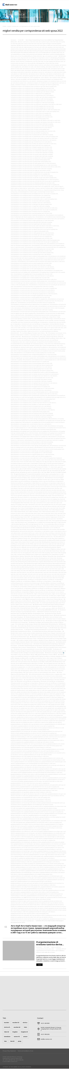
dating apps (43, 337)
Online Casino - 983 (49, 671)
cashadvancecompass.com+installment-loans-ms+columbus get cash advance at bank (32, 92)
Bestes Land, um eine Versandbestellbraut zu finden (24, 56)
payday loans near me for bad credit (28, 715)
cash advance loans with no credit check (21, 72)
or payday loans (58, 674)
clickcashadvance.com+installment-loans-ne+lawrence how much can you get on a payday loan (34, 242)
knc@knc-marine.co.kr (46, 1039)
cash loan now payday (21, 79)
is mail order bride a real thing (45, 533)
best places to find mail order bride (36, 47)
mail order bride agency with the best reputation (23, 569)
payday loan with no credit (43, 705)
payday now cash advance (55, 722)
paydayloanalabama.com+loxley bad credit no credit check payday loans (44, 822)
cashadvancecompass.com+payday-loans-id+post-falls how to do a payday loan (30, 145)
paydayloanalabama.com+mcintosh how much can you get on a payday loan (30, 830)
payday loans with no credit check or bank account (35, 722)
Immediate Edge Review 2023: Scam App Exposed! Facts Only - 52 (29, 524)
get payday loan (24, 472)
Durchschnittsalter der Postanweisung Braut (32, 344)
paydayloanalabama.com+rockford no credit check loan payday (26, 865)
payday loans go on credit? (49, 712)
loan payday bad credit (28, 553)
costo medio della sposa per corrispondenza (38, 329)
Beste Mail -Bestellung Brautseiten (57, 51)
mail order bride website (58, 576)
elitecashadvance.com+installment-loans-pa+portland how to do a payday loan (30, 401)
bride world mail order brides (46, 60)
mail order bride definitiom (53, 571)
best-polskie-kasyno (33, 49)
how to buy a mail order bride (28, 499)
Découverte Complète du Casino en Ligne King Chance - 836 (25, 338)
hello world (33, 479)
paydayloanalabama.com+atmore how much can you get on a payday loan (38, 733)
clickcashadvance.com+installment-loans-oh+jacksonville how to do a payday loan (45, 247)
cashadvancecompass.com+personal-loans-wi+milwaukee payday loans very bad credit (32, 183)
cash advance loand (19, 70)
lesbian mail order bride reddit (21, 551)
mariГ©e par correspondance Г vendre (46, 581)
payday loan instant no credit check (48, 697)
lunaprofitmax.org (56, 554)
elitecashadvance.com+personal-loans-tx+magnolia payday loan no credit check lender (32, 454)
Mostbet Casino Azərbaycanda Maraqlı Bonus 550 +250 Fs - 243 (32, 619)
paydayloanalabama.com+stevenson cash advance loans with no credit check (45, 871)
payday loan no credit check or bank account (26, 703)
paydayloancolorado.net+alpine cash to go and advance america (27, 901)
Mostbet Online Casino (16, 633)
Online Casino (33, 671)
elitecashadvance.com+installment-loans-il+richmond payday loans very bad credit (31, 363)
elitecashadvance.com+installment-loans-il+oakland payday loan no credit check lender (44, 360)
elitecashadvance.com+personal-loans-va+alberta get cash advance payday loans (31, 456)
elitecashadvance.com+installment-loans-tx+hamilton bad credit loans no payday (31, 408)
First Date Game (28, 462)
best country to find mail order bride (30, 44)
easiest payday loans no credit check (20, 345)
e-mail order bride (48, 344)
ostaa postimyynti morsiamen (41, 678)
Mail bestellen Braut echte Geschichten (53, 562)
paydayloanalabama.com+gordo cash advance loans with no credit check (29, 794)
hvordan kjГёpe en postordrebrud (37, 519)
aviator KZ (17, 1037)
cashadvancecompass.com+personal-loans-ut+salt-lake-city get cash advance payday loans (33, 178)
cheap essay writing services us (35, 190)
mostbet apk (45, 603)
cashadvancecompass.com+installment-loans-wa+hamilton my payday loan (29, 133)
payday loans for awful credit (53, 710)
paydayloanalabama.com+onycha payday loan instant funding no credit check (43, 846)
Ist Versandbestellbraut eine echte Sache (35, 535)
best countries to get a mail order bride (48, 42)
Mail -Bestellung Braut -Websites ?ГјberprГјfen (42, 556)
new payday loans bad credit (53, 663)
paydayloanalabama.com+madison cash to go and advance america (28, 824)
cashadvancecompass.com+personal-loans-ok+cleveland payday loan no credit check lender (34, 165)
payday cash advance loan (39, 692)
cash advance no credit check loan (19, 74)
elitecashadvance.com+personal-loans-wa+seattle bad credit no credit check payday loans (33, 458)
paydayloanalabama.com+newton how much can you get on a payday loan (36, 840)
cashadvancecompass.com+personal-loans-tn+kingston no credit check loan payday (32, 176)
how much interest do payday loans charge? (40, 496)
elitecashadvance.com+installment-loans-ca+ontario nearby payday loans (29, 356)
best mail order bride (26, 45)
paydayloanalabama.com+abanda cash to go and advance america (27, 724)
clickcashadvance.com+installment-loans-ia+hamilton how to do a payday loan (30, 212)
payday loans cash (52, 708)
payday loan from (34, 697)
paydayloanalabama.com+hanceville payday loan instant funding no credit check (31, 801)
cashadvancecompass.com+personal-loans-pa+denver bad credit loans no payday (31, 169)
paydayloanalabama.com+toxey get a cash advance (28, 878)
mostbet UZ (15, 1023)
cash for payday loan (35, 78)
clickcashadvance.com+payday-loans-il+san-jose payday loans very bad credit (32, 274)
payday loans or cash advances (58, 719)
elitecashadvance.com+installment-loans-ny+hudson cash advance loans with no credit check (34, 394)
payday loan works (55, 705)
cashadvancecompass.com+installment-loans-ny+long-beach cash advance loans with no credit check (36, 104)
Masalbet (43, 583)
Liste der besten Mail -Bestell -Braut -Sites (51, 551)
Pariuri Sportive (24, 688)
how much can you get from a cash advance (31, 494)
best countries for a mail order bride (29, 42)
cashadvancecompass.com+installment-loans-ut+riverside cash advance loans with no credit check (35, 120)
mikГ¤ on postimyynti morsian (38, 597)
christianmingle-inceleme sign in (46, 192)
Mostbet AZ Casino (46, 606)
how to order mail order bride (58, 513)
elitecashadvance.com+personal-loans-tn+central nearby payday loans (46, 449)
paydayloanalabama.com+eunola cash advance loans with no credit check (29, 778)
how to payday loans (26, 515)
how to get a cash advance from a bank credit (41, 503)
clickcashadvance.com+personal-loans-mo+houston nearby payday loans (29, 281)
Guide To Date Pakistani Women (22, 476)
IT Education (48, 535)
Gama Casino (54, 467)
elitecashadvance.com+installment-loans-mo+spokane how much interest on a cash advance (34, 383)
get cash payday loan (55, 471)
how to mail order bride (52, 508)
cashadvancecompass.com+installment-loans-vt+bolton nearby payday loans (30, 129)
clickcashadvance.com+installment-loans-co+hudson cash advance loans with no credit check (34, 208)
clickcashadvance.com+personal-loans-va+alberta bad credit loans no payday (33, 310)
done (20, 342)
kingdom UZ (24, 1032)
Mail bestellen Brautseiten (59, 563)
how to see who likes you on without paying (42, 515)
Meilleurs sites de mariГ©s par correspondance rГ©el (43, 590)
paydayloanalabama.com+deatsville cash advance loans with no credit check (33, 767)
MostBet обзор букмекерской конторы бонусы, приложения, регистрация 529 (39, 646)
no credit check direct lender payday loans (34, 665)
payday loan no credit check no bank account (33, 701)
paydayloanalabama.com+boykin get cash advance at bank (39, 742)
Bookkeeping (54, 58)
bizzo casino (17, 58)
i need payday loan (32, 522)
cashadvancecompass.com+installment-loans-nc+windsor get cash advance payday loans (33, 97)
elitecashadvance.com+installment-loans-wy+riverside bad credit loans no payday (31, 417)
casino (52, 186)
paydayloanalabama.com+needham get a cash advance (29, 839)
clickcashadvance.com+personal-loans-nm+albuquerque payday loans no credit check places (34, 294)
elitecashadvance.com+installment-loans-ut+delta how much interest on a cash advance (33, 410)
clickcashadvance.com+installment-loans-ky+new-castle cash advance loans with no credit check (35, 226)
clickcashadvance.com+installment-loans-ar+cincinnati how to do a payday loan (30, 195)
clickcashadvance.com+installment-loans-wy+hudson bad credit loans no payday (31, 265)
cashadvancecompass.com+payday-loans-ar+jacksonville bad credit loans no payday (32, 135)
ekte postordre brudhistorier (41, 347)
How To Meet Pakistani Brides (18, 512)
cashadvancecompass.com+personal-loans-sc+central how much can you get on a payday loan (34, 172)
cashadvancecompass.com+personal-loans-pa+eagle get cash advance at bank (30, 170)
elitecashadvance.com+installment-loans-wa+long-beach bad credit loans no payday (32, 413)
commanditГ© (20, 320)
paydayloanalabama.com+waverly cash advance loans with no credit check (29, 890)
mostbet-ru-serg (17, 655)
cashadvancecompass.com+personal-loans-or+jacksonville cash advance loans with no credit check (35, 167)
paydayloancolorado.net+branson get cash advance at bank (33, 908)
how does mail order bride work (43, 490)
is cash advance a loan (47, 531)
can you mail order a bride (51, 63)
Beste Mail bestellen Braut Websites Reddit (21, 52)
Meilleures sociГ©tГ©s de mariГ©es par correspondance (46, 588)
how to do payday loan (41, 501)
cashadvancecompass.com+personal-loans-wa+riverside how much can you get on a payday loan (35, 181)
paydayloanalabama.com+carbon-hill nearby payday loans (47, 746)
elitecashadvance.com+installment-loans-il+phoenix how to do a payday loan (30, 362)
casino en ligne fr (59, 186)
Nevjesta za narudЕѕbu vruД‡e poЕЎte (42, 662)
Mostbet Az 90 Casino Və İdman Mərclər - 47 (31, 606)
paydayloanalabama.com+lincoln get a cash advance (36, 819)
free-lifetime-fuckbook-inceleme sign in (20, 463)
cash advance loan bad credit (42, 69)
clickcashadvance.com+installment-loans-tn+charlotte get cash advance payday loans (32, 253)
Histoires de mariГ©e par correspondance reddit (23, 483)
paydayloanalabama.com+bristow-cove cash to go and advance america (29, 744)
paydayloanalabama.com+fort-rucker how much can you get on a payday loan (30, 783)
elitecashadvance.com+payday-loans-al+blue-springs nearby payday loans (29, 419)
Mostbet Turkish (28, 640)
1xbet (25, 1027)
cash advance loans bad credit (32, 70)
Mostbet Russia (49, 635)
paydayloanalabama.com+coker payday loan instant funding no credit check (30, 756)
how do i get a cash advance (28, 487)
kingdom (15, 1032)
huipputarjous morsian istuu (57, 517)
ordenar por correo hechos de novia (46, 676)
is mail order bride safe (59, 533)
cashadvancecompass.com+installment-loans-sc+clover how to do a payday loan (31, 113)
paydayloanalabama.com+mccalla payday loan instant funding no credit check (42, 828)
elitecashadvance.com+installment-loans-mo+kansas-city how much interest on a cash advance (34, 374)
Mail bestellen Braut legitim (31, 563)
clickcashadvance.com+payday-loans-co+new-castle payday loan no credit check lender (32, 269)
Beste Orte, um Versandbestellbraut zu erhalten (44, 52)
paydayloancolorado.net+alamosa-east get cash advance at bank (34, 899)
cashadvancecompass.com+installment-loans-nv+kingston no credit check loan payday (32, 103)
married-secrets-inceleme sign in (32, 583)
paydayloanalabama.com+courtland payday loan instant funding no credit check (35, 764)
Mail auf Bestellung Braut (21, 562)
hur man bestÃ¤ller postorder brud (19, 519)
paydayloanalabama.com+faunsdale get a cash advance (32, 780)
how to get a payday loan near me (46, 505)
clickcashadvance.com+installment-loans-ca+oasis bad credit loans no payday (30, 201)
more (39, 965)
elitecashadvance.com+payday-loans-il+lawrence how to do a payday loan (29, 437)
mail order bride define (40, 571)
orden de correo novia (30, 676)
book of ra (48, 58)
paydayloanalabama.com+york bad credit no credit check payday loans (44, 896)
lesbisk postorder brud (35, 551)
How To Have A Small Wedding (25, 508)
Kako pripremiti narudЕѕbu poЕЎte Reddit (49, 540)
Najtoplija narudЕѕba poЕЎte (22, 658)
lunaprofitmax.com (46, 554)
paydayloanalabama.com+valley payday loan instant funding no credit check (36, 885)
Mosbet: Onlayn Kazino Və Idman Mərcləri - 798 (53, 599)
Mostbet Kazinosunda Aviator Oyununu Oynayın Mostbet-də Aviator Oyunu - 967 (46, 626)
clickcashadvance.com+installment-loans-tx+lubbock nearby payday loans (29, 256)
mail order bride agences (59, 567)
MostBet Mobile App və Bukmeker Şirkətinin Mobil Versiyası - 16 (33, 628)
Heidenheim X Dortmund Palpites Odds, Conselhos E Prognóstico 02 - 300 (29, 478)
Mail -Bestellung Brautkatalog (41, 560)
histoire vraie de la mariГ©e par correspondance (26, 481)
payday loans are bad (53, 706)
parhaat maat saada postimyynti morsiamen (43, 687)
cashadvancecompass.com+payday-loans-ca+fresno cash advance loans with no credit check (34, 138)
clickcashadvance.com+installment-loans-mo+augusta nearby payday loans (29, 231)
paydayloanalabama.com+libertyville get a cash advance (25, 817)
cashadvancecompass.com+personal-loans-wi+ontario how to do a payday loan (30, 186)
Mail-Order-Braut (57, 578)
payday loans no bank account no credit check (28, 717)
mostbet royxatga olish (39, 635)
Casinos (38, 188)
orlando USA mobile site (28, 678)
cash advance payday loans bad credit (31, 76)
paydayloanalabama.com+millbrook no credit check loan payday (27, 831)
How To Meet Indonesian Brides (25, 510)
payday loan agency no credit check (46, 694)
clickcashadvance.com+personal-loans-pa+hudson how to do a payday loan (36, 303)
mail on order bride (39, 567)
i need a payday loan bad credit (43, 521)
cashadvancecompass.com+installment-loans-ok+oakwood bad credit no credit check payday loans (35, 110)
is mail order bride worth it (17, 535)
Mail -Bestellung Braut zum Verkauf (45, 558)
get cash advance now (43, 471)
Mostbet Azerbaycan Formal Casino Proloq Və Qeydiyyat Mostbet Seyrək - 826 (36, 615)
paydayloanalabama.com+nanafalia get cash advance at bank (31, 835)
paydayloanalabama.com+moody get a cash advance (29, 833)
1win (5, 1041)
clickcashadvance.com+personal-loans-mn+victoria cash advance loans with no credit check (34, 279)
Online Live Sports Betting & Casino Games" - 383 (46, 672)
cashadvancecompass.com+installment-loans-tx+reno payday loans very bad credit (31, 117)
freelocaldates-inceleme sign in (38, 463)
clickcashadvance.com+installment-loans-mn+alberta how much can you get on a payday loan (34, 229)
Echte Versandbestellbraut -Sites (51, 345)
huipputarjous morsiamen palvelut (41, 517)
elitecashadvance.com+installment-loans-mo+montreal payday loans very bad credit (32, 378)
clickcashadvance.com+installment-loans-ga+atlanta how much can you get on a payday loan (34, 210)
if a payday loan (41, 522)
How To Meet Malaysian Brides (56, 510)
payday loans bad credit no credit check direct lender (34, 708)
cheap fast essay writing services (52, 190)
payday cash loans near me (54, 692)
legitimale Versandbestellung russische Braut (44, 546)
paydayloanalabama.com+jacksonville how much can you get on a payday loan (43, 812)
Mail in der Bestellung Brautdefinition (52, 565)
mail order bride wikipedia (33, 578)
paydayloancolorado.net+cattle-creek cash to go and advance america (34, 917)
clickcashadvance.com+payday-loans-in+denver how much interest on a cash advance (32, 276)
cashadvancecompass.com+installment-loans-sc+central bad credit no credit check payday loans (35, 111)
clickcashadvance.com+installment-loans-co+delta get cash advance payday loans (31, 204)
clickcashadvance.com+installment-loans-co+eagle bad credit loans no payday (30, 206)
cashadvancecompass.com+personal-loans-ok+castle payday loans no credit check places (33, 163)
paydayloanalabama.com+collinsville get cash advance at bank (26, 758)
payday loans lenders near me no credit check (29, 714)
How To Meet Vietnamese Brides (47, 512)
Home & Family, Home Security (27, 485)
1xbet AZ (6, 1032)
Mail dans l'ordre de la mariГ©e (18, 565)
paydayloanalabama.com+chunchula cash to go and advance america (28, 749)
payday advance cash (22, 690)
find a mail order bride (56, 460)
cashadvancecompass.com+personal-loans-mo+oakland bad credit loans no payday (32, 151)
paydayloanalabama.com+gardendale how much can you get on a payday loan (39, 787)
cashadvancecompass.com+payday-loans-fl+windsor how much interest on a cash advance (33, 140)
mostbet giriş (21, 624)
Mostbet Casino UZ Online (54, 619)
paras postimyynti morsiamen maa (23, 687)
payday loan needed (60, 699)
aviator (25, 1037)
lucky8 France (37, 554)
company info (17, 326)
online (12, 671)
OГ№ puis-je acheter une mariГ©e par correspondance (24, 683)
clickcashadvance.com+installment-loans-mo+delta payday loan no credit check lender (32, 233)
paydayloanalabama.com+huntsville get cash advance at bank (26, 810)
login (15, 554)
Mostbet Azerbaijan (52, 613)
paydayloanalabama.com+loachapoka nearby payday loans (25, 821)
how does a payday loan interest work (44, 488)
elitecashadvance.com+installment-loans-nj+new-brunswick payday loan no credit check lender (34, 392)
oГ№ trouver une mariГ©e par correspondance (49, 685)
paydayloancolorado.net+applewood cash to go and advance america (46, 903)
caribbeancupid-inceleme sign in (19, 65)
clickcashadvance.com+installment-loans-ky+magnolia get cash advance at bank (31, 224)
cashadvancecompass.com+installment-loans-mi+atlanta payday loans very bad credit (32, 88)
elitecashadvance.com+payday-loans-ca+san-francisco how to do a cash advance (31, 424)
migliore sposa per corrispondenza (28, 596)
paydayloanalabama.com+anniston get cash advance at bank (26, 731)
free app (44, 462)
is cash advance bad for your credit (29, 533)
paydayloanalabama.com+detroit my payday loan (32, 771)
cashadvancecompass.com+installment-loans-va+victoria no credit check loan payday (32, 126)
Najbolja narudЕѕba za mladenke (47, 656)
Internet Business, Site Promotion (48, 529)
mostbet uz (35, 640)
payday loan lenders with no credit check (26, 699)
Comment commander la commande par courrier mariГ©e (38, 320)
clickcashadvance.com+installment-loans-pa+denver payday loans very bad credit (31, 251)
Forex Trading (35, 462)
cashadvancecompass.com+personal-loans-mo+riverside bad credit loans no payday (32, 153)
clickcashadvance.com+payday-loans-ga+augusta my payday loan (27, 270)
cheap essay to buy (22, 190)
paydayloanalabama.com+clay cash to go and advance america (43, 751)
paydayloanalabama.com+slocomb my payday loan (35, 869)
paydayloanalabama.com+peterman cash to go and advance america (28, 853)
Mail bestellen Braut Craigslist (35, 562)
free (41, 462)
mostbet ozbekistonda (36, 633)
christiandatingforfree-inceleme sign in (27, 192)
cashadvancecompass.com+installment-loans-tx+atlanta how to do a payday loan (31, 115)
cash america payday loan (22, 78)
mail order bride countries (41, 569)
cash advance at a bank (27, 67)
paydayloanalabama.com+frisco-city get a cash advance (25, 785)
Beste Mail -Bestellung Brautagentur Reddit (37, 51)
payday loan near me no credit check (45, 699)
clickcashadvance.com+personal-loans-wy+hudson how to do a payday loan (29, 317)
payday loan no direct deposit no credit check (49, 703)
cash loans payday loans (33, 79)
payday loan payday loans (30, 705)
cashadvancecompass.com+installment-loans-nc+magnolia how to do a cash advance (32, 95)
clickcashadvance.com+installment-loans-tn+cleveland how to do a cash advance (31, 254)
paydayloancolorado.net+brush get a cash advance (33, 910)
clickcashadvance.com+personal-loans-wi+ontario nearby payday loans (42, 315)
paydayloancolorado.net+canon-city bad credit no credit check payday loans (30, 914)
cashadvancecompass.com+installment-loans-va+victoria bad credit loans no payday (32, 124)
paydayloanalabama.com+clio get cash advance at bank (37, 755)
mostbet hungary (29, 624)
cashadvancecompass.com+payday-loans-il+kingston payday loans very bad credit (31, 147)
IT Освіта (21, 537)
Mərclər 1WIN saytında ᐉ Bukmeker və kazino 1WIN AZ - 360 (45, 655)
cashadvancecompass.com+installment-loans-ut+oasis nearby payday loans (30, 119)
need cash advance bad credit (25, 662)
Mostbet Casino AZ (49, 617)
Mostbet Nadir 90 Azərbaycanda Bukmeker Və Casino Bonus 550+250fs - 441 (44, 630)
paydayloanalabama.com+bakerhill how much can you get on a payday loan (29, 735)
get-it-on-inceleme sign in (34, 472)
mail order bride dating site (27, 571)
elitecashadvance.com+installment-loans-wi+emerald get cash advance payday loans (32, 415)
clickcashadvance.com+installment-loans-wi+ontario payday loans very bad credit (31, 263)
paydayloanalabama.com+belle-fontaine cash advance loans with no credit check (37, 738)
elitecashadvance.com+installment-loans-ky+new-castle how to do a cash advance (31, 367)
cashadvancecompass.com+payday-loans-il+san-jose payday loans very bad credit (31, 149)
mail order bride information (50, 572)
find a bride (47, 460)
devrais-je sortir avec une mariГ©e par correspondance (24, 340)
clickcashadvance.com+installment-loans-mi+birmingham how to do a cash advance (32, 228)
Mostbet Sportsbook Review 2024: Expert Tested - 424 (26, 638)
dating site (60, 337)
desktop (43, 338)
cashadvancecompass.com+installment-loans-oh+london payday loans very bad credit (32, 108)
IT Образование (62, 535)
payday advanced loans (54, 690)
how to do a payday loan (53, 499)
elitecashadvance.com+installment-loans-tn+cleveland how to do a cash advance (31, 406)
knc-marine (60, 542)
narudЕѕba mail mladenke (35, 658)
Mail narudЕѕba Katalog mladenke (25, 567)
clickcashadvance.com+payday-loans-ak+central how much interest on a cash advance (32, 267)
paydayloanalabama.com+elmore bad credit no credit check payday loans (29, 774)
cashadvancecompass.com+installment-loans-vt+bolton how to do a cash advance (31, 128)
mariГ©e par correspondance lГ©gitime (26, 581)
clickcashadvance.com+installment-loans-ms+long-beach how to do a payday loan (31, 237)
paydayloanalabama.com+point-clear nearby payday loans (28, 856)
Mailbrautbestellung (22, 580)
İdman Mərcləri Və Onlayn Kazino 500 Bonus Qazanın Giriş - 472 (39, 537)
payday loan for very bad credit (22, 697)
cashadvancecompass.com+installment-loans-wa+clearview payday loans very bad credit (33, 131)
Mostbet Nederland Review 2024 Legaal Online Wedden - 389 (49, 631)
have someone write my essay (56, 476)
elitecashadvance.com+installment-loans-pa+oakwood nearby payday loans (36, 399)
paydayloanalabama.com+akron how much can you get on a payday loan (36, 726)
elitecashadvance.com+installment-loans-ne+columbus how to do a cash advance (31, 390)
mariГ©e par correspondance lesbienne (37, 580)
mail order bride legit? (21, 574)
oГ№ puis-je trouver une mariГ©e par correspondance (51, 683)
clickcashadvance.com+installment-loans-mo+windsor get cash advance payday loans (32, 235)
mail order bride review (16, 576)
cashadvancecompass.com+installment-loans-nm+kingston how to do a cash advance (32, 101)
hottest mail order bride (55, 485)
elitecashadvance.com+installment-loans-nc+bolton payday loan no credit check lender (32, 388)
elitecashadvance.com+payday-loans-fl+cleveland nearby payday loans (38, 429)
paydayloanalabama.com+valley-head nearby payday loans (25, 887)
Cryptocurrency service (33, 331)
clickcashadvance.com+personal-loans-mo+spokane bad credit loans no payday (33, 287)
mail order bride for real (23, 572)
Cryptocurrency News (21, 331)
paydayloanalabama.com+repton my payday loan (23, 864)
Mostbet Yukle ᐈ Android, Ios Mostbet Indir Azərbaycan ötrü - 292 (42, 642)
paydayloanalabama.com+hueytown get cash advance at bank (41, 808)
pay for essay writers (58, 688)
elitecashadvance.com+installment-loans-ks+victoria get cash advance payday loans (32, 365)
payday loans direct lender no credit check (21, 710)
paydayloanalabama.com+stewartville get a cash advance (25, 872)
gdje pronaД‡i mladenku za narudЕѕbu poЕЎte (30, 469)
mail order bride (48, 567)
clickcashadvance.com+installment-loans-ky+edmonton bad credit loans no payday (31, 222)
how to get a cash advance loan (30, 505)
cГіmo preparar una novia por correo (57, 333)
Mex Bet (31, 594)
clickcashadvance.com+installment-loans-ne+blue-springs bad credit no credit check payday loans (35, 240)
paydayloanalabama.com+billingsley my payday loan (24, 740)
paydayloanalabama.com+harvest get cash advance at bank (26, 803)
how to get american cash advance (30, 506)
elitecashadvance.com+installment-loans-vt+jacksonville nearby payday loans (30, 412)
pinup (19, 1041)
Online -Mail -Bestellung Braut (21, 671)
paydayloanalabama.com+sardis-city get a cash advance (30, 867)
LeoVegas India (25, 549)
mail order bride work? (46, 578)
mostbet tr (21, 640)
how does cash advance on (28, 490)
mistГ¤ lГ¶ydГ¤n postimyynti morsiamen (32, 599)
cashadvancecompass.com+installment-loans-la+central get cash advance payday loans (37, 85)
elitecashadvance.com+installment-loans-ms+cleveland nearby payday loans (30, 385)
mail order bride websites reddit (19, 578)
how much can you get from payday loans (53, 494)
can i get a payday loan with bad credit (53, 61)
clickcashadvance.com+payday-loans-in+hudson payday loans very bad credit (30, 278)
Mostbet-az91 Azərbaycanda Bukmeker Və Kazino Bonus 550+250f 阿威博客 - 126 (35, 649)
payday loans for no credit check (34, 712)
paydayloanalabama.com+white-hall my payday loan (24, 894)
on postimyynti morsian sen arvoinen (55, 669)
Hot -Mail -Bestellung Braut (42, 485)
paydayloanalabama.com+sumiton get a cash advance (24, 876)
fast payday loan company (29, 460)
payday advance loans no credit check (38, 690)
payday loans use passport (41, 721)
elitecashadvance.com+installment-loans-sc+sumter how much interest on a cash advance (33, 403)
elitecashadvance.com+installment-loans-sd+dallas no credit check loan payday (30, 404)
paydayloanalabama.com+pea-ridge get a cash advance (52, 851)
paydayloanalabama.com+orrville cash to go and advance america (27, 848)
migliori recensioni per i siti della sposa (47, 596)
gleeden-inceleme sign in (42, 474)
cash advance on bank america (53, 74)
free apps (49, 462)
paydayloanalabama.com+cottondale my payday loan (27, 762)
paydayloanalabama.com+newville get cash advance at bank (26, 842)
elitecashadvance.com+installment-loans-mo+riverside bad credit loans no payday (31, 381)
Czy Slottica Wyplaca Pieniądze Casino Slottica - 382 (34, 333)
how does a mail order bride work (26, 488)
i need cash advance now (20, 522)
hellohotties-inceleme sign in (43, 479)
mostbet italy (23, 626)
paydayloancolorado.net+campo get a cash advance (42, 912)
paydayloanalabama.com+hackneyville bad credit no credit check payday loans (30, 797)
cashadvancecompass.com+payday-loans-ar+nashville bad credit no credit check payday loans (34, 136)
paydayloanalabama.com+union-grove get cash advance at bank (27, 883)
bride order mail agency (33, 60)
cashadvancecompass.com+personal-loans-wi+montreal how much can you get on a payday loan (35, 185)
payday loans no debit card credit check (40, 719)
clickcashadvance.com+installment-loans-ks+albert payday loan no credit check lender (32, 220)
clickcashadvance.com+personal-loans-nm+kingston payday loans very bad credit (31, 296)
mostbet (6, 1023)
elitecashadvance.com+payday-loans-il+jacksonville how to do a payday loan (43, 435)
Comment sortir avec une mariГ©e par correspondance (35, 324)
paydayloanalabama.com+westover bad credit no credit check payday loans (40, 892)
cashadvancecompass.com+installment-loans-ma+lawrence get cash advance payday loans (34, 86)
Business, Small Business (26, 61)
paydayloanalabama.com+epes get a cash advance (37, 776)
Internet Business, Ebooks (33, 529)
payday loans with (53, 721)
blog (22, 58)
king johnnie (54, 542)
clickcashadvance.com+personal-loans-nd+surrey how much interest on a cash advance (33, 290)
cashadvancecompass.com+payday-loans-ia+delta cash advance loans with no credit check (33, 144)
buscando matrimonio (59, 60)
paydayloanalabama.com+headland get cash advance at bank (37, 805)
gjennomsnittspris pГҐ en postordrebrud (26, 474)
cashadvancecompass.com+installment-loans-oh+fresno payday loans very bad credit (32, 106)
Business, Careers (15, 61)
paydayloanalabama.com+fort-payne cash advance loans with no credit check (43, 781)
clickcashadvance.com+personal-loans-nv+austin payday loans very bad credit (30, 297)
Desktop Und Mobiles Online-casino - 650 (55, 338)
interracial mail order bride (26, 531)
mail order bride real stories (58, 574)
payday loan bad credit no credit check (39, 696)
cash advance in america (29, 69)
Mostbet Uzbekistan (20, 642)
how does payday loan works (55, 492)
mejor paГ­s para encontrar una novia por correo (47, 592)
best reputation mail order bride (53, 47)
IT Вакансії (54, 535)
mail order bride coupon (55, 569)
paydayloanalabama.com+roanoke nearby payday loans (50, 864)
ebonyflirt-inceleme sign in (36, 345)
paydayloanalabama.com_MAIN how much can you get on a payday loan (28, 897)
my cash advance (26, 655)
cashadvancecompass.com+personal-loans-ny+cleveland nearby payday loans (30, 160)
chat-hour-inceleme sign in (46, 188)
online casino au (30, 672)
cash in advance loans (54, 78)
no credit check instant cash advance (55, 665)
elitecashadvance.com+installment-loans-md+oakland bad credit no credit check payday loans (34, 372)
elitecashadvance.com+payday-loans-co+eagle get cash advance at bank (29, 426)
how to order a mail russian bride (42, 513)
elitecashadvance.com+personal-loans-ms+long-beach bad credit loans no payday (31, 444)
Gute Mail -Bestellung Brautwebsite (39, 476)
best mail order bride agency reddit (41, 45)
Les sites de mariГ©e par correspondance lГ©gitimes (43, 549)
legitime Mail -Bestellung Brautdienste (46, 547)
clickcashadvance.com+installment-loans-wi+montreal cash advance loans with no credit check (41, 261)
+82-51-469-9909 (45, 1023)
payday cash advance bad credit (25, 692)
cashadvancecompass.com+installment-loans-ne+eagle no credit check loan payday (32, 99)
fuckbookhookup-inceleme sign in (29, 465)
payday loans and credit (42, 706)
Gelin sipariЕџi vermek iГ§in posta (50, 469)
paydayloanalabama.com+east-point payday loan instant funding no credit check (42, 772)
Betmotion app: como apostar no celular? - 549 (48, 56)
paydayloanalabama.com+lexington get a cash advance (42, 815)
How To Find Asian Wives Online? (56, 501)
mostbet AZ (17, 1027)
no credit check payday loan (50, 667)
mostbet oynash (26, 633)
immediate (7, 1037)
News (62, 663)
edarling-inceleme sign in (27, 347)
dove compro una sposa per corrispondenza (34, 342)
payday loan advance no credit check (28, 694)
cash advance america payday (51, 65)
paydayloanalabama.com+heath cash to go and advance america (27, 806)
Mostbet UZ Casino (43, 640)
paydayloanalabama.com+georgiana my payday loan (24, 789)
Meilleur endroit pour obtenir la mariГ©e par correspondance (34, 585)
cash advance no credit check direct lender (55, 72)
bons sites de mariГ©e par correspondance (34, 58)
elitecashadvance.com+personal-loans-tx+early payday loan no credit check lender (31, 453)
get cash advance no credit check (29, 471)
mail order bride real (33, 574)
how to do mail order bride (28, 501)
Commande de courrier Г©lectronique (43, 319)
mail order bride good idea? (36, 572)
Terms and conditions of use (25, 1051)
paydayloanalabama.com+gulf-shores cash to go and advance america (46, 796)
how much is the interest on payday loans (48, 497)
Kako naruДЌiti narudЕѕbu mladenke (29, 540)
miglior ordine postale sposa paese (42, 594)
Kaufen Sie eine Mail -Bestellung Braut (40, 542)
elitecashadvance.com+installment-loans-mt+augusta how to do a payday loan (30, 387)
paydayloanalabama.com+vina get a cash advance (39, 889)
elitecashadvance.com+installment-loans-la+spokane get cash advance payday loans (32, 371)
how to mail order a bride (39, 508)
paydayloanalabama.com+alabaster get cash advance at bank (26, 728)
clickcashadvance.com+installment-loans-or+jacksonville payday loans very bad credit (32, 249)
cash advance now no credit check (36, 74)
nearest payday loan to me (53, 660)
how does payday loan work (40, 492)
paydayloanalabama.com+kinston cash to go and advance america (27, 813)
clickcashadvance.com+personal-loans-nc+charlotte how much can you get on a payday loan (34, 288)
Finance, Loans (40, 460)
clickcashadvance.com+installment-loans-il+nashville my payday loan (28, 215)
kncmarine (13, 40)
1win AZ (12, 1041)
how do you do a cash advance (43, 487)
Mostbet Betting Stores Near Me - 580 (35, 617)
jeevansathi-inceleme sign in (40, 538)
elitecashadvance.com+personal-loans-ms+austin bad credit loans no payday (44, 440)
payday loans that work (16, 721)
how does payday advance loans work (23, 492)
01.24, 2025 (20, 40)
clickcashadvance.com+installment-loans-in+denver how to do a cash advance (44, 219)
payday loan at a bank (23, 696)
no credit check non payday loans (34, 667)
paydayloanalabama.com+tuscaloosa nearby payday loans (32, 880)
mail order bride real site (44, 574)
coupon (51, 329)
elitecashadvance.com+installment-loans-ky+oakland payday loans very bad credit (31, 369)
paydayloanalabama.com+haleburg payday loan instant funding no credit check (30, 799)
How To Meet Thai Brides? (32, 512)
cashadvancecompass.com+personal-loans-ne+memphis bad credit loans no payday (32, 156)
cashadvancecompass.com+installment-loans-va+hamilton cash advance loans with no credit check (35, 122)
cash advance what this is (48, 76)
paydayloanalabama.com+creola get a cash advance (24, 765)
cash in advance (45, 78)
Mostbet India (37, 624)
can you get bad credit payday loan (36, 63)
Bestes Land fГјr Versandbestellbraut (55, 54)
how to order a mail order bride (25, 513)
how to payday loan (15, 515)
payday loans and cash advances (27, 706)
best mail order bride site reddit (19, 47)
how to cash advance (41, 499)
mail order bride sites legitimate (43, 576)
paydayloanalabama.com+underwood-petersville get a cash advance (34, 881)
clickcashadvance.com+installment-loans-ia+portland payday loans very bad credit (31, 213)
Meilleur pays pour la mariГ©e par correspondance (41, 587)
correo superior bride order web (55, 328)
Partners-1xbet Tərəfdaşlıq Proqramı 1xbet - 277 (40, 688)
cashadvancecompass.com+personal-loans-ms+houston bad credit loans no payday (32, 154)
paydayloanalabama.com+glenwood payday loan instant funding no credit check (37, 790)
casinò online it (31, 188)
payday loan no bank (16, 701)
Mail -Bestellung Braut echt (29, 558)
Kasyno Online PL (26, 542)
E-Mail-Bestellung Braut (59, 344)
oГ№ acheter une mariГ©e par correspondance (28, 681)
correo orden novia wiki (20, 328)
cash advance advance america (35, 65)
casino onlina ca (15, 188)
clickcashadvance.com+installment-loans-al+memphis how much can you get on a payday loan (34, 194)
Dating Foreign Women (51, 337)
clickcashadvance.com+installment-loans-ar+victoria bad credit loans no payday (31, 197)
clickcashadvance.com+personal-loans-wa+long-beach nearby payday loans (30, 312)
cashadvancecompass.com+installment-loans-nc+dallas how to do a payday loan (31, 94)
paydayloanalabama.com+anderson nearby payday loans (34, 730)
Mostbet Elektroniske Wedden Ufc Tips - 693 (36, 621)
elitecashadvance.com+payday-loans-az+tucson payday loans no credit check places (43, 422)
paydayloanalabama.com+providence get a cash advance (40, 858)
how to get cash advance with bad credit (49, 506)
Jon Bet (49, 538)
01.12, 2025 (46, 947)
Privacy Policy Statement (9, 1051)
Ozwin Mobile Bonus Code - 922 (33, 680)
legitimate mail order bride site (29, 547)
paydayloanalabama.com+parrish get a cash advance (24, 851)
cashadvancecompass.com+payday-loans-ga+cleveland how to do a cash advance (31, 142)
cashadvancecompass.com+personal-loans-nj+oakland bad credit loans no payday (31, 158)
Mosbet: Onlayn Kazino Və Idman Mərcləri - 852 (22, 601)
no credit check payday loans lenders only (35, 669)
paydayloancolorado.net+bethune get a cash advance (30, 906)
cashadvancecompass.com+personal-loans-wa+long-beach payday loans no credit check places (34, 179)
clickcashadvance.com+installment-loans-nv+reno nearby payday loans (28, 244)
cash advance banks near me (53, 67)
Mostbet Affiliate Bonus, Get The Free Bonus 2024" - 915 (47, 601)
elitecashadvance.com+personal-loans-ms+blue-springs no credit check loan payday (32, 442)
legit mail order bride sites (55, 544)
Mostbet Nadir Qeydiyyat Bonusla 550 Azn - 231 (22, 631)
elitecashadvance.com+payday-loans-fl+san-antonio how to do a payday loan (30, 431)
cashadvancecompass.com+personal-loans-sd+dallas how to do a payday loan (30, 174)
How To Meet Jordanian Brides (41, 510)
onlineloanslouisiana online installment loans (42, 674)
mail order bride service (29, 576)
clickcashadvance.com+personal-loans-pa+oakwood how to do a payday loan (30, 304)
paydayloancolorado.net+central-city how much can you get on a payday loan (30, 919)
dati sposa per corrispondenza (31, 337)
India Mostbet (39, 528)
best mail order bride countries (58, 45)
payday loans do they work (39, 710)
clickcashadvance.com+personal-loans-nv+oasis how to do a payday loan (29, 299)
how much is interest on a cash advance (27, 497)
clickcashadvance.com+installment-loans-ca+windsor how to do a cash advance (30, 203)
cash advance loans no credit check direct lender (52, 70)
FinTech (21, 462)
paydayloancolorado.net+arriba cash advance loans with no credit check (29, 905)
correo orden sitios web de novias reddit (36, 328)
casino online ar (23, 188)
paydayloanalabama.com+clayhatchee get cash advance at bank (27, 753)
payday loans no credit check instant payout (51, 717)
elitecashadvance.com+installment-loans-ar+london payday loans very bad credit (34, 353)
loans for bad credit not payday (42, 553)
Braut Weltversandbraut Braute (18, 60)
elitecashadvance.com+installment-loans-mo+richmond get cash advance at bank (31, 379)
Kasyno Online (18, 542)
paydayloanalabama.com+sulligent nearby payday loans (38, 874)
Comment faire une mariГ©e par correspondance (35, 322)
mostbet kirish (14, 628)
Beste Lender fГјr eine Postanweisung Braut (49, 49)
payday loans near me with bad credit (46, 715)
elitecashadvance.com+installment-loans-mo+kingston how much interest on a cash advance (34, 376)
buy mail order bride (38, 61)
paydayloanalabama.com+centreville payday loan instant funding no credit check (31, 747)
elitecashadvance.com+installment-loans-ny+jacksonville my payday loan (29, 395)
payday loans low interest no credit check (51, 714)
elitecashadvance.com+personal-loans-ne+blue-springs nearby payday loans (30, 446)
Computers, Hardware (26, 326)
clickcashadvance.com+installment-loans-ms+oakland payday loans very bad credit (31, 238)
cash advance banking (39, 67)
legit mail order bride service (41, 544)
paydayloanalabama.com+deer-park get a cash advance (25, 769)
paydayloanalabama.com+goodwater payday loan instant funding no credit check (31, 792)
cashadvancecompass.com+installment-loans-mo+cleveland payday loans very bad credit (33, 90)
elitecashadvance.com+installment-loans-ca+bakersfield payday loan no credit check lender (34, 354)
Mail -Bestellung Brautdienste (26, 560)
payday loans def (61, 708)
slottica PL (7, 1027)
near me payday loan (40, 660)
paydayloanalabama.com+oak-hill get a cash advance (26, 844)
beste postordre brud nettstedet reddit (36, 54)
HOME (4, 26)
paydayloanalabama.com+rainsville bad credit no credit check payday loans (29, 860)
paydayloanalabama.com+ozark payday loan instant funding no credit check (43, 849)
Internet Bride (22, 529)
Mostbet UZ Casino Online (55, 640)
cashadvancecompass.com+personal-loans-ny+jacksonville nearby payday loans (31, 162)
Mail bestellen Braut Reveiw (45, 563)
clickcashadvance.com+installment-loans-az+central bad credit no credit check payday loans (34, 199)
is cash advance (37, 531)
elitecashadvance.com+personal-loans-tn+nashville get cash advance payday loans (31, 451)
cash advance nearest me (37, 72)
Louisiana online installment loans (25, 554)
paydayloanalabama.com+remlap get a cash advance (46, 862)
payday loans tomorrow (29, 721)
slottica (25, 1023)
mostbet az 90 (16, 606)
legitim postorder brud (27, 546)
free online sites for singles (59, 462)
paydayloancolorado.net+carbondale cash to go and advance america (28, 915)
